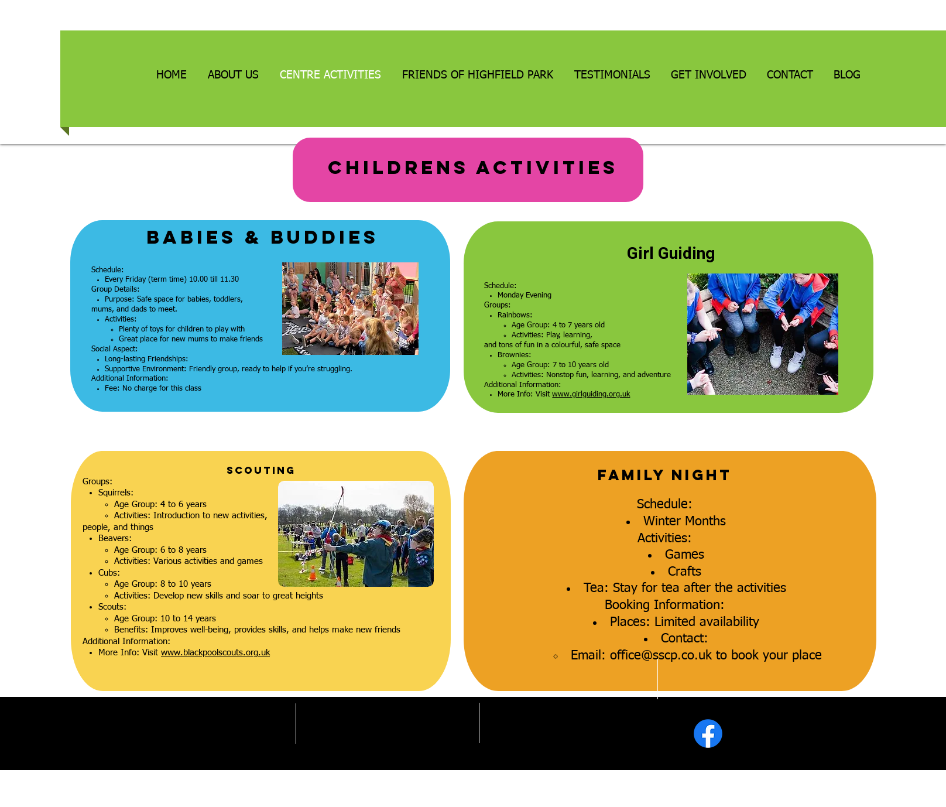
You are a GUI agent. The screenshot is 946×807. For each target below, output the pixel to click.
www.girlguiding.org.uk (591, 394)
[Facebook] (708, 733)
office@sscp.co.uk (661, 655)
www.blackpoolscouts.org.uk (215, 652)
